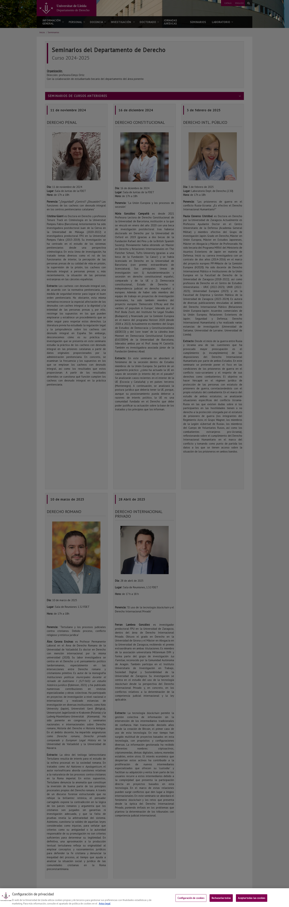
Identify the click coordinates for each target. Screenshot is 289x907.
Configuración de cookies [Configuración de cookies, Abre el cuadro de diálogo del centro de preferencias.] (190, 900)
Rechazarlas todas (221, 900)
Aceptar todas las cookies (251, 900)
